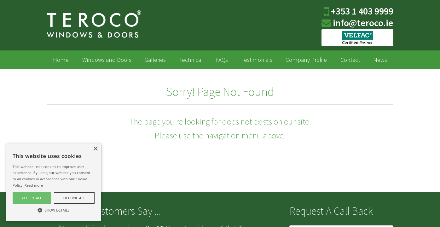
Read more (34, 185)
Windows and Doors (106, 59)
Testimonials (256, 59)
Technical (191, 59)
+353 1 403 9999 (361, 11)
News (380, 59)
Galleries (155, 59)
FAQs (222, 59)
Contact (350, 59)
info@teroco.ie (362, 23)
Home (61, 59)
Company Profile (306, 59)
